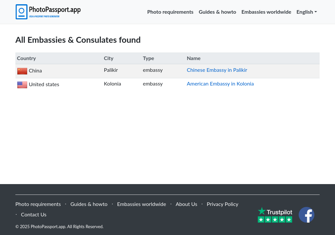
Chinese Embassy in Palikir (217, 70)
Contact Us (33, 214)
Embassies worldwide (266, 11)
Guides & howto (217, 11)
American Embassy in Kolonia (220, 83)
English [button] (304, 11)
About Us (186, 204)
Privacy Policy (222, 204)
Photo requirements (170, 11)
